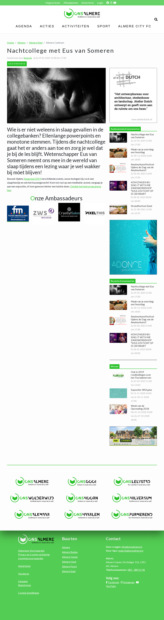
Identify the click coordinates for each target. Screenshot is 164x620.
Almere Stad (35, 42)
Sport (104, 26)
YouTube (111, 586)
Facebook (113, 582)
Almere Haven (70, 556)
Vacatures (23, 573)
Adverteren (87, 2)
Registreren (24, 585)
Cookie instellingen (28, 592)
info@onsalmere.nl (132, 546)
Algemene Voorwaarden (31, 550)
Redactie (28, 58)
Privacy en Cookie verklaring (34, 554)
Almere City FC (134, 26)
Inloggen (23, 581)
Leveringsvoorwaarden (30, 558)
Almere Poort (69, 566)
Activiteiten (76, 26)
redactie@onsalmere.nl (130, 550)
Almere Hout (69, 561)
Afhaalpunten (70, 2)
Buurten (69, 538)
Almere (21, 42)
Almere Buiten (70, 552)
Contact (113, 538)
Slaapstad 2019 (32, 178)
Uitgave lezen (52, 2)
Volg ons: (112, 578)
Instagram (129, 582)
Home (10, 42)
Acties (47, 26)
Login (100, 2)
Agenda (24, 26)
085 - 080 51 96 (136, 569)
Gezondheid (17, 63)
